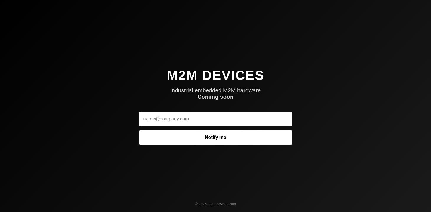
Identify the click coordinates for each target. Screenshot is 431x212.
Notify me (215, 137)
